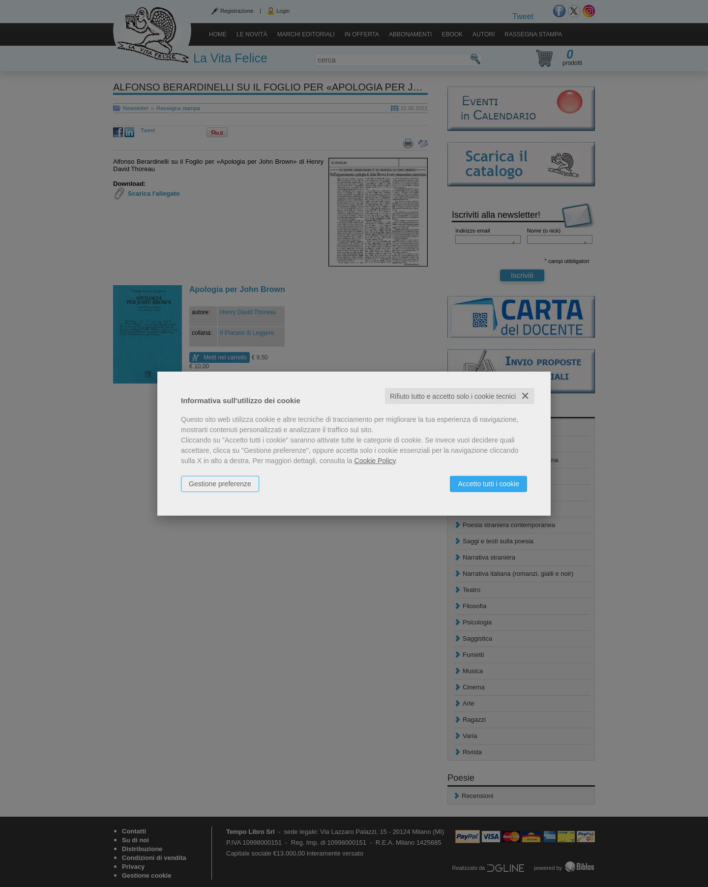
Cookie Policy (375, 460)
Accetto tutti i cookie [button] (488, 483)
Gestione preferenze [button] (220, 483)
